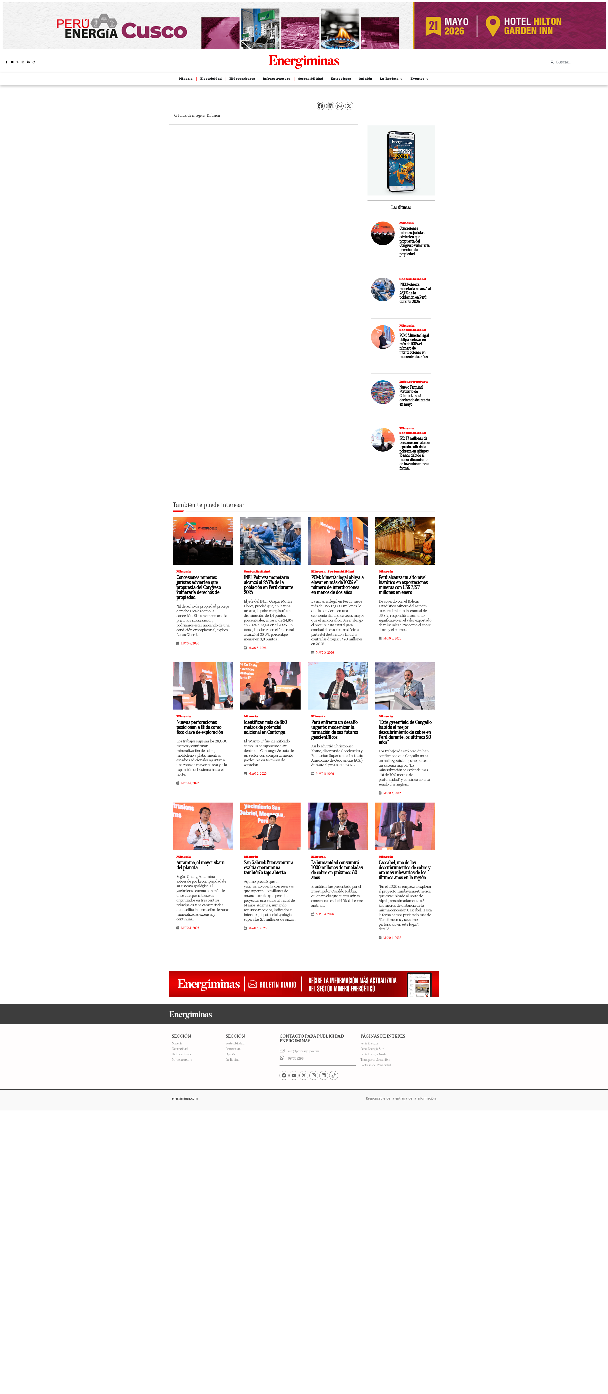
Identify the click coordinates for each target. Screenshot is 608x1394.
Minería (406, 223)
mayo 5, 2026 (190, 643)
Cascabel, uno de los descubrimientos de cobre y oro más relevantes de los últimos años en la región (404, 870)
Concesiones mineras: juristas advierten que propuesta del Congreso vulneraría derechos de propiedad (414, 241)
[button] (321, 106)
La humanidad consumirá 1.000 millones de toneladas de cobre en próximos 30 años (337, 870)
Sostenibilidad (412, 279)
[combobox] (575, 62)
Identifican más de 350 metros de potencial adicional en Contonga (265, 727)
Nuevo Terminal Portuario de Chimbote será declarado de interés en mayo (414, 396)
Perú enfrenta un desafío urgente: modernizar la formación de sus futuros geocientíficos (334, 729)
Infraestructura (413, 381)
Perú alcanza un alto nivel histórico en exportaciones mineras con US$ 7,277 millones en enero (403, 584)
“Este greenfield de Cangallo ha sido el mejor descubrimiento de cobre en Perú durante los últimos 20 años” (405, 732)
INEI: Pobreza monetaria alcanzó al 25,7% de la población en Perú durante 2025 (415, 293)
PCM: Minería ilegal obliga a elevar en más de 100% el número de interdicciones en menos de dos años (414, 346)
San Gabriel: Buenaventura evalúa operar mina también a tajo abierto (268, 868)
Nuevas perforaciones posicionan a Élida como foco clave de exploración (199, 727)
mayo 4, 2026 (325, 914)
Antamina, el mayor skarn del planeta (200, 865)
